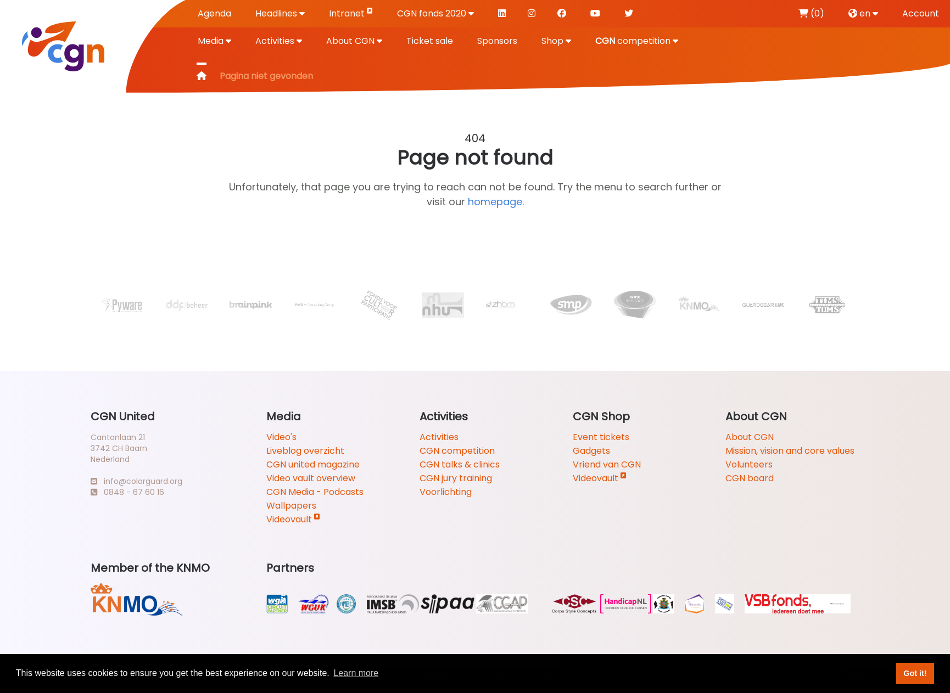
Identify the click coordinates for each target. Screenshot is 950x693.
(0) (811, 13)
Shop (556, 41)
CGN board (749, 478)
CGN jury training (456, 478)
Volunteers (749, 464)
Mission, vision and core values (789, 450)
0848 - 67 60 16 (127, 492)
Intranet (351, 13)
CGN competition (457, 450)
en (863, 13)
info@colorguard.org (136, 481)
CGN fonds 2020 (435, 13)
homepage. (496, 202)
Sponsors (497, 41)
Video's (281, 437)
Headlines (280, 13)
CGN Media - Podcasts (315, 492)
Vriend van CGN (607, 464)
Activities (278, 41)
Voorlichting (446, 492)
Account (920, 13)
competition (636, 41)
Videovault (293, 519)
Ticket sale (429, 41)
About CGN (354, 41)
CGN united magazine (313, 464)
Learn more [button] (355, 673)
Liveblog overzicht (305, 450)
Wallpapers (291, 505)
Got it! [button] (914, 673)
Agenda (214, 13)
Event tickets (601, 437)
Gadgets (591, 450)
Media (214, 41)
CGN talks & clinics (460, 464)
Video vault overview (310, 478)
